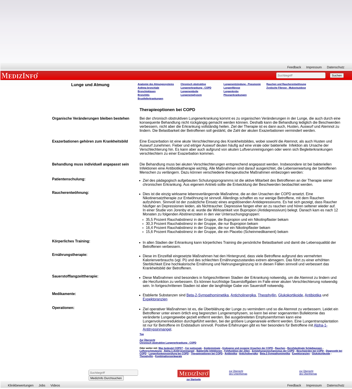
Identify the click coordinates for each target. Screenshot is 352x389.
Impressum (314, 67)
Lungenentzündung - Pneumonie (242, 84)
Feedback (294, 67)
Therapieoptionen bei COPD (207, 353)
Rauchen (280, 348)
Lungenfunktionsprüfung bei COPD (169, 353)
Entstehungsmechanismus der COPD (273, 350)
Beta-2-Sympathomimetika (208, 295)
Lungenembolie (189, 91)
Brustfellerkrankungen (150, 98)
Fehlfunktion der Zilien (237, 350)
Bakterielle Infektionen (209, 350)
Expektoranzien (155, 299)
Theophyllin (267, 295)
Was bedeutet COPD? (170, 348)
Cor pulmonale (193, 348)
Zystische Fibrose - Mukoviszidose (286, 87)
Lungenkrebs (231, 91)
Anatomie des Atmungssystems (156, 84)
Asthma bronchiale (148, 87)
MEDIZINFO (20, 75)
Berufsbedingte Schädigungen (304, 348)
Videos (55, 385)
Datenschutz (335, 67)
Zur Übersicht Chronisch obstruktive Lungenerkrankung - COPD (168, 341)
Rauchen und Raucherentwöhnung (286, 84)
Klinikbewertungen (20, 385)
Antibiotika (313, 295)
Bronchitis (144, 95)
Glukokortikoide (290, 295)
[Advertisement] (176, 31)
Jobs (42, 385)
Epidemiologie (212, 348)
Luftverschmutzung (151, 350)
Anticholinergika (243, 295)
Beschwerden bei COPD (310, 350)
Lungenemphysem (191, 95)
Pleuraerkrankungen (235, 95)
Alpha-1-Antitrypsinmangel (179, 350)
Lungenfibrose (232, 87)
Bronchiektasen (147, 91)
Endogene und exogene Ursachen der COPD (247, 348)
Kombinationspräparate (168, 356)
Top (142, 334)
